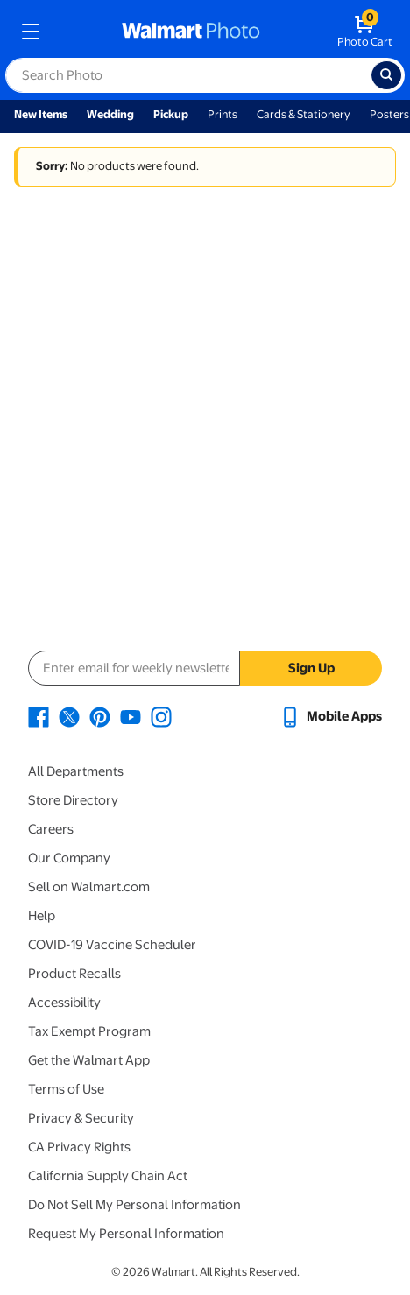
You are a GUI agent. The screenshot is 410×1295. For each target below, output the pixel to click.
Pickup (170, 114)
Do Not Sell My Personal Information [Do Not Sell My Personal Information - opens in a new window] (134, 1205)
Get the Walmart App (89, 1060)
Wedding (110, 114)
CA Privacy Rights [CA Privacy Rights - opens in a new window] (79, 1147)
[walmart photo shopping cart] (365, 31)
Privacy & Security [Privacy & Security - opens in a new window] (81, 1118)
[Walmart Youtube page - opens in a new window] (130, 716)
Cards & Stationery (303, 114)
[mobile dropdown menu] (31, 31)
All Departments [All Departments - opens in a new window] (76, 771)
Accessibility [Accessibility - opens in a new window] (64, 1002)
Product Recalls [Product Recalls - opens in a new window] (74, 974)
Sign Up (311, 668)
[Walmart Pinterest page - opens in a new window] (99, 716)
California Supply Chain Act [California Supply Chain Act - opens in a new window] (107, 1176)
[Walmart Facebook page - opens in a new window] (38, 716)
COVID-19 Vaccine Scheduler (112, 945)
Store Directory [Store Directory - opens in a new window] (73, 800)
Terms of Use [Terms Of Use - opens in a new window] (66, 1089)
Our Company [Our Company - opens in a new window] (69, 858)
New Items (40, 114)
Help (41, 916)
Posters (389, 114)
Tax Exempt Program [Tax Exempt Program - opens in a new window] (89, 1031)
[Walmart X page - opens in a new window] (69, 716)
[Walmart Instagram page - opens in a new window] (161, 716)
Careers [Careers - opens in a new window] (51, 829)
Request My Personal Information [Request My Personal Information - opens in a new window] (126, 1234)
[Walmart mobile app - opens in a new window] (330, 716)
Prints (222, 114)
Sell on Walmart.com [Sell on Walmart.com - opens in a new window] (89, 887)
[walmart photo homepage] (191, 31)
